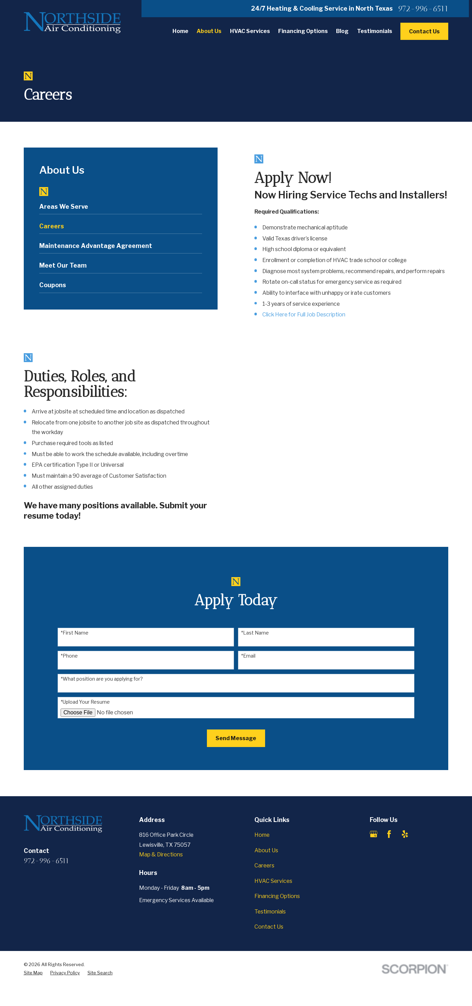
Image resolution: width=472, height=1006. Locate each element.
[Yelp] (405, 834)
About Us (266, 850)
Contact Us (424, 31)
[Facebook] (389, 834)
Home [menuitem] (180, 31)
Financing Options (277, 896)
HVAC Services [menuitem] (250, 31)
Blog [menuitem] (342, 31)
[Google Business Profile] (373, 834)
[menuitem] (120, 208)
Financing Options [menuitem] (303, 31)
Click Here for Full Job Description (303, 314)
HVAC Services (273, 881)
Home (262, 835)
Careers (264, 865)
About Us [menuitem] (209, 31)
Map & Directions (161, 854)
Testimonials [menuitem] (374, 31)
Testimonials (270, 911)
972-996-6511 (423, 8)
